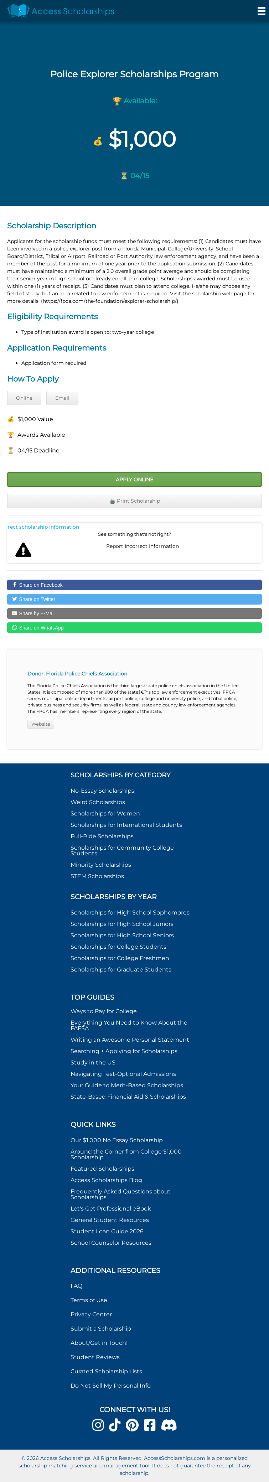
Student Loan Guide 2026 (107, 1231)
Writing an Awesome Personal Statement (130, 1039)
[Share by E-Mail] (134, 613)
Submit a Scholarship (101, 1328)
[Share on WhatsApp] (134, 627)
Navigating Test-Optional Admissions (123, 1074)
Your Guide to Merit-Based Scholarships (128, 1085)
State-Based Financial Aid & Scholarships (128, 1096)
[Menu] (261, 11)
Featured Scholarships (103, 1168)
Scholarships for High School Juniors (122, 924)
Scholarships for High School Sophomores (130, 912)
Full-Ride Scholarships (102, 836)
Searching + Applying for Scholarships (124, 1051)
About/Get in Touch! (99, 1343)
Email (62, 398)
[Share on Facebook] (134, 585)
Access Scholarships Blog (106, 1180)
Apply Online (134, 479)
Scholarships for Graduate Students (121, 969)
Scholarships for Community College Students (122, 850)
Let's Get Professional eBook (111, 1208)
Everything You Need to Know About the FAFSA (129, 1025)
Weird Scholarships (98, 802)
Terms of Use (89, 1300)
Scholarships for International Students (126, 825)
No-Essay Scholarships (102, 790)
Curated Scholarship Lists (106, 1371)
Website (40, 724)
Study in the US (93, 1062)
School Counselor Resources (111, 1242)
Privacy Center (91, 1314)
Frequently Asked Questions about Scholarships (121, 1194)
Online (24, 398)
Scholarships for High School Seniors (122, 935)
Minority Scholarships (101, 864)
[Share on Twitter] (134, 599)
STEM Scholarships (97, 876)
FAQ (76, 1285)
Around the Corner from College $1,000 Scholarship (126, 1154)
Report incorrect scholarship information (43, 527)
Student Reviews (95, 1357)
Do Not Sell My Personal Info (111, 1385)
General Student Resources (110, 1220)
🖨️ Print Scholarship (134, 501)
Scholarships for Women (105, 813)
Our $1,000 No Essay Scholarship (117, 1140)
